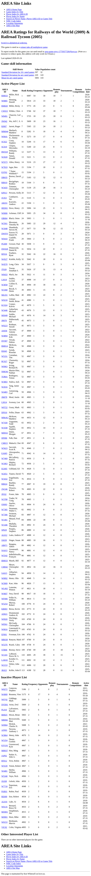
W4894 (4, 336)
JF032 (3, 494)
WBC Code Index (13, 21)
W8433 (4, 274)
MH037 (4, 751)
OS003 (4, 504)
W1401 (4, 520)
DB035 (4, 177)
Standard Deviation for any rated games (17, 75)
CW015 (4, 111)
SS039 (4, 540)
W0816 (4, 629)
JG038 (4, 781)
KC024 (4, 305)
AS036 (4, 331)
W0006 (4, 213)
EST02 (4, 172)
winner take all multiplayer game (33, 47)
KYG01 (4, 745)
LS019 (4, 280)
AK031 (4, 203)
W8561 (4, 624)
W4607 (4, 594)
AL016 (4, 802)
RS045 (4, 351)
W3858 (4, 285)
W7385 (4, 510)
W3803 (4, 382)
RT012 (4, 761)
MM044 (4, 131)
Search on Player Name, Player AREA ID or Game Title (29, 19)
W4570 (4, 264)
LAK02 (4, 660)
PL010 (4, 710)
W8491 (4, 116)
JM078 (4, 397)
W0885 (4, 101)
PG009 (4, 244)
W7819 (4, 167)
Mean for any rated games (12, 78)
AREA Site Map (13, 26)
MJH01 (4, 817)
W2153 (4, 665)
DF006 (4, 438)
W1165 (4, 655)
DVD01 (4, 705)
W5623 (4, 448)
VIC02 (4, 827)
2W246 (4, 489)
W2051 (4, 474)
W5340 (4, 776)
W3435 (4, 188)
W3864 (4, 735)
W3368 (4, 290)
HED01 (4, 208)
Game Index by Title (14, 12)
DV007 (4, 341)
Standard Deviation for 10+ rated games (17, 72)
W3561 (4, 223)
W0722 (4, 407)
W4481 (4, 771)
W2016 (4, 387)
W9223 (4, 326)
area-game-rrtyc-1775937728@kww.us (61, 51)
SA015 (4, 573)
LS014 (4, 402)
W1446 (4, 525)
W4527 (4, 259)
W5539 (4, 766)
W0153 (4, 822)
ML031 (4, 295)
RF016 (4, 254)
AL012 (4, 535)
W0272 (4, 689)
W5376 (4, 645)
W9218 (4, 300)
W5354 (4, 740)
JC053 (4, 198)
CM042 (4, 567)
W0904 (4, 725)
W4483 (4, 392)
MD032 (4, 433)
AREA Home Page (14, 9)
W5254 (4, 604)
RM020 (4, 106)
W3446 (4, 310)
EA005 (4, 453)
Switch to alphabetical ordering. (14, 43)
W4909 (4, 694)
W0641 (4, 137)
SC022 (4, 142)
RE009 (4, 797)
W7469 (4, 458)
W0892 (4, 578)
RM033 (4, 96)
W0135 (4, 807)
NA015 (4, 550)
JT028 (4, 269)
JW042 (4, 121)
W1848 (4, 228)
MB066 (4, 720)
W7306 (4, 515)
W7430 (4, 423)
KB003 (4, 609)
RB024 (4, 484)
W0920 (4, 619)
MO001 (4, 812)
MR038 (4, 640)
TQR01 (4, 377)
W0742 (4, 699)
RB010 (4, 183)
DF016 (4, 412)
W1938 (4, 428)
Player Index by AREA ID (17, 14)
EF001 (4, 634)
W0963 (4, 366)
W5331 (4, 356)
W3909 (4, 583)
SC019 (4, 147)
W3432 (4, 479)
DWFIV (4, 234)
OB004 (4, 218)
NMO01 (4, 372)
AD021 (4, 614)
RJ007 (4, 126)
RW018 (4, 152)
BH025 (4, 715)
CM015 (4, 443)
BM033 (4, 561)
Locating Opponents (14, 23)
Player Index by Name (15, 16)
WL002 (4, 588)
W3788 (4, 499)
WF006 (4, 599)
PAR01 (4, 791)
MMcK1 (4, 418)
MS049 (4, 315)
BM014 (4, 346)
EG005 (4, 469)
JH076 (4, 320)
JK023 (4, 670)
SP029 (4, 530)
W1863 (4, 464)
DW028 (4, 249)
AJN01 (4, 730)
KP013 (4, 193)
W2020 (4, 157)
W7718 (4, 786)
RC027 (4, 361)
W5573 (4, 162)
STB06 (4, 650)
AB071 (4, 545)
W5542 (4, 555)
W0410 (4, 239)
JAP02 (4, 756)
